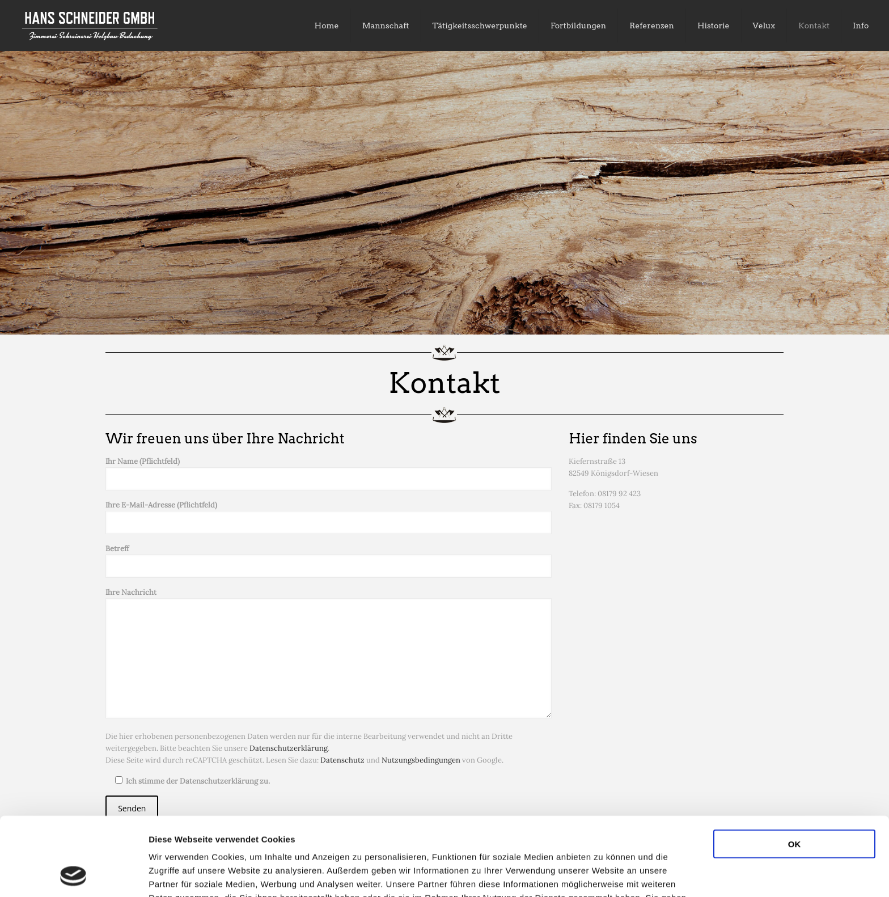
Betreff (328, 561)
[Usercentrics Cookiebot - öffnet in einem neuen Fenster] (73, 874)
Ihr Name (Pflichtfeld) (328, 473)
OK (794, 770)
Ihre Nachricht (328, 652)
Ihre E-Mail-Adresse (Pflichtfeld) (328, 517)
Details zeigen (603, 874)
